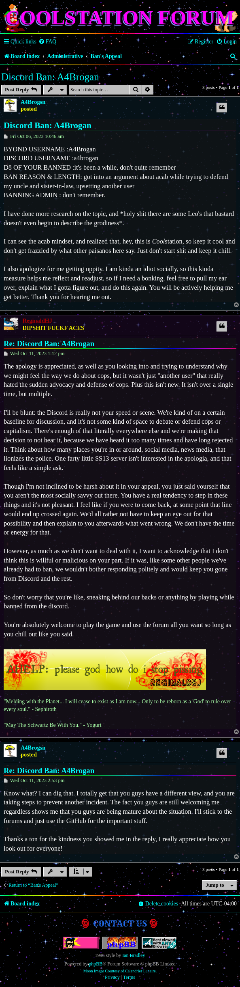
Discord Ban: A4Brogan (50, 76)
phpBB (95, 964)
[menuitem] (47, 42)
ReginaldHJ (37, 320)
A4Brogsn (33, 102)
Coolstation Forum (119, 17)
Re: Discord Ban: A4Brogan (49, 343)
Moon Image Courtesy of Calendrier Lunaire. (120, 971)
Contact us (120, 923)
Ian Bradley (133, 955)
